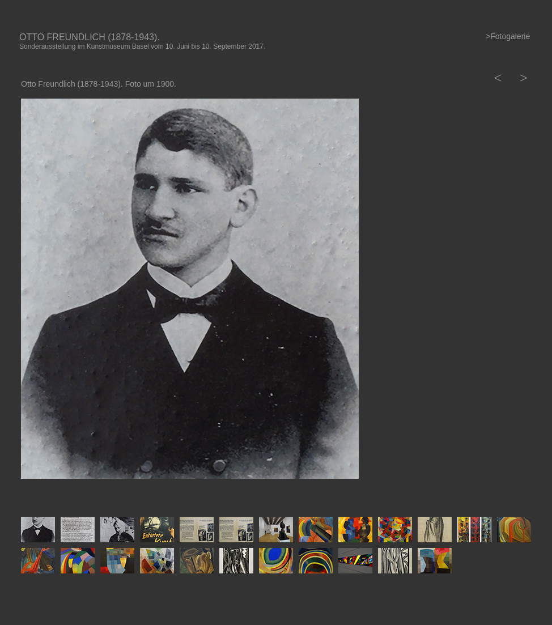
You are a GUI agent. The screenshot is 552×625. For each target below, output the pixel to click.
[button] (496, 77)
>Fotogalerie (508, 36)
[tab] (38, 529)
